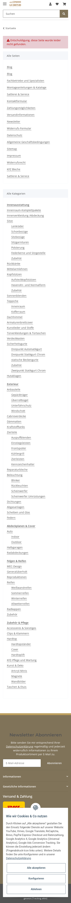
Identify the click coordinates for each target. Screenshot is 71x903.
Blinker (15, 480)
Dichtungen (14, 501)
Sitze (10, 221)
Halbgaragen (15, 547)
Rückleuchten (19, 485)
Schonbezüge (19, 231)
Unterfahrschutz (21, 405)
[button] (50, 4)
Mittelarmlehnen (17, 269)
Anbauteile (13, 389)
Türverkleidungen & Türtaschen (26, 333)
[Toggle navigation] (5, 2)
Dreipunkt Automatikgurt (26, 349)
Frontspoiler (18, 448)
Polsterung (17, 247)
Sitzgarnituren (20, 242)
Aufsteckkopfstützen (23, 279)
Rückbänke (13, 263)
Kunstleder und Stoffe (20, 327)
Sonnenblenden (16, 295)
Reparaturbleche (17, 469)
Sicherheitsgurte (17, 343)
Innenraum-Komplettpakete (24, 210)
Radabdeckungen (17, 552)
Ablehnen (36, 889)
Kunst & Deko (15, 665)
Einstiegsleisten (20, 443)
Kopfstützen (14, 274)
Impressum (14, 155)
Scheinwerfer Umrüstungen (28, 496)
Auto (10, 531)
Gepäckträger (19, 395)
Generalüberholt (17, 571)
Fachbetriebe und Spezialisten (25, 80)
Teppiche (12, 301)
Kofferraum (18, 311)
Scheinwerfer (19, 491)
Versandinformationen (20, 114)
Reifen (11, 582)
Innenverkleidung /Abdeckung (25, 215)
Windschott (18, 411)
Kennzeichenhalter (22, 464)
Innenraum (18, 306)
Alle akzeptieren (36, 867)
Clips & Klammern (18, 633)
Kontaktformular (17, 101)
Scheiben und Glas (18, 512)
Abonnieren (54, 763)
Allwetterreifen (20, 603)
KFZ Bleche (13, 169)
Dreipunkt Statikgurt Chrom (28, 354)
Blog (9, 67)
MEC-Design (14, 566)
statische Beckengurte (24, 359)
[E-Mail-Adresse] (22, 763)
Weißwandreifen (21, 587)
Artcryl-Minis (19, 671)
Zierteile (12, 432)
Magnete (16, 676)
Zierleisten (17, 459)
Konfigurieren (36, 878)
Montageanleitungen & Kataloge (26, 87)
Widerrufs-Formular (19, 128)
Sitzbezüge (18, 237)
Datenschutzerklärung (19, 746)
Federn (11, 517)
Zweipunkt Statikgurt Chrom (28, 370)
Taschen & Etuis (16, 687)
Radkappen (14, 609)
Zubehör (16, 258)
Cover (14, 649)
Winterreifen (19, 598)
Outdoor (16, 542)
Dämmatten (14, 421)
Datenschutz (14, 135)
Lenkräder (17, 226)
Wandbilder (18, 681)
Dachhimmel (14, 317)
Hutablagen (14, 376)
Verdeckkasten (16, 338)
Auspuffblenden (21, 437)
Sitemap (12, 149)
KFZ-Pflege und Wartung (22, 660)
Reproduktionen (17, 577)
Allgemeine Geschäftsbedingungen (28, 142)
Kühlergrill (17, 453)
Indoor (15, 536)
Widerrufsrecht (16, 162)
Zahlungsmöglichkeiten (21, 108)
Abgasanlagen (15, 507)
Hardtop (12, 638)
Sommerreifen (20, 593)
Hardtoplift (18, 654)
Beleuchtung (14, 475)
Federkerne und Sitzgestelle (28, 253)
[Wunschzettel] (57, 4)
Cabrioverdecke (16, 416)
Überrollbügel (19, 400)
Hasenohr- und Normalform (28, 285)
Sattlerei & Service (18, 94)
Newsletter (13, 121)
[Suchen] (31, 14)
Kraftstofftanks (16, 427)
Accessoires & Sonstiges (21, 628)
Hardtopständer (21, 644)
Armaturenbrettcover (20, 322)
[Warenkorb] (64, 4)
